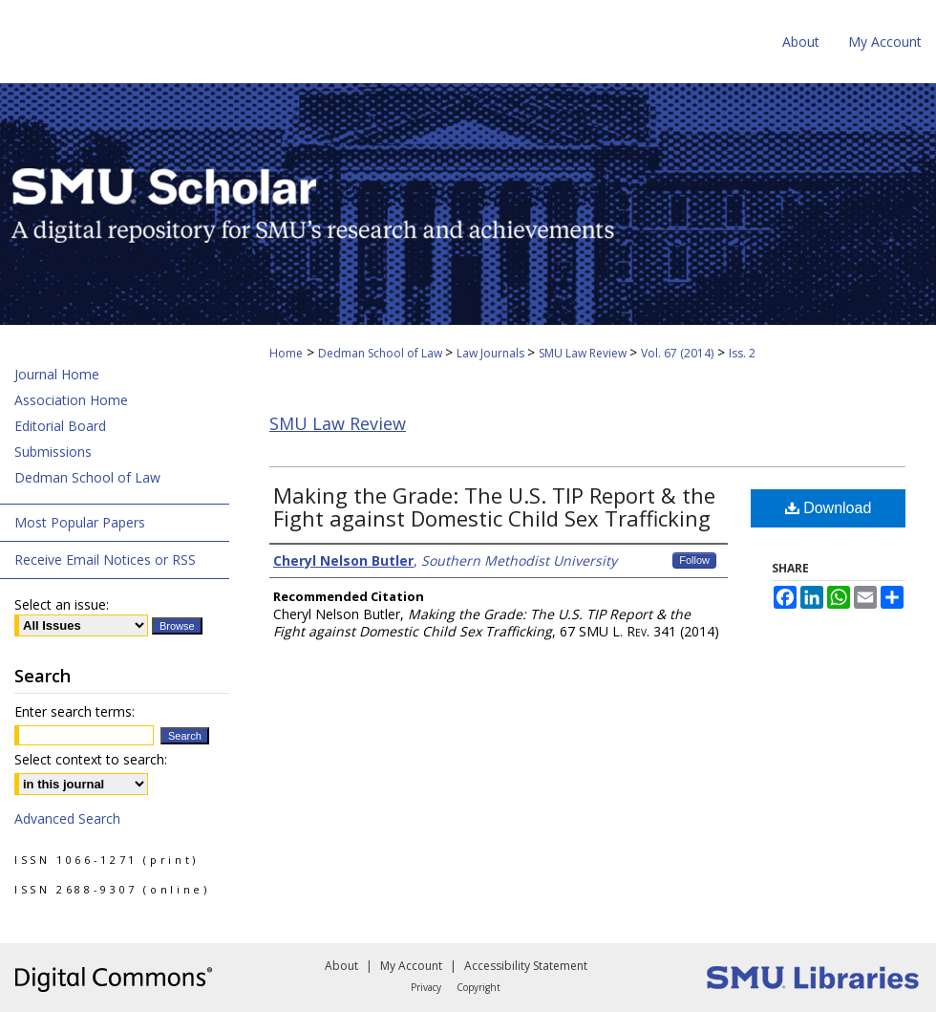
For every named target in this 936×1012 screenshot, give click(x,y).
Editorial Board (60, 426)
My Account (411, 966)
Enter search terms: (74, 711)
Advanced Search (67, 818)
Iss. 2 (742, 353)
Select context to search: (90, 759)
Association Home (71, 400)
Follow (694, 560)
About (341, 966)
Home (286, 353)
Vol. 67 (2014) (677, 353)
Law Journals (492, 353)
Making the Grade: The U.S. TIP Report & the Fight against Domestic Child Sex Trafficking (494, 506)
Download (828, 508)
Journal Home (56, 374)
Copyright (478, 987)
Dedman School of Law (381, 353)
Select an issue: (61, 604)
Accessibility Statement (525, 966)
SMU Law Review (584, 353)
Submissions (53, 451)
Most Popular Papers (79, 522)
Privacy (426, 987)
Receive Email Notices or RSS (105, 559)
